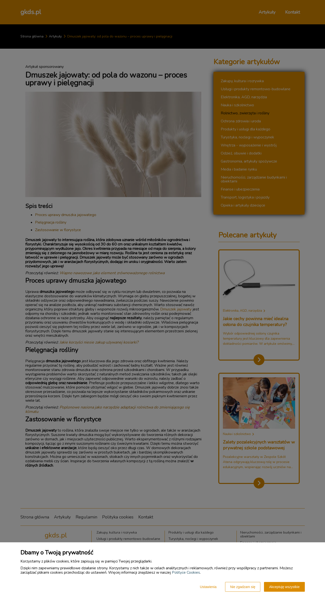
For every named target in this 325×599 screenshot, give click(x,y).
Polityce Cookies (186, 572)
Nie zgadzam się (242, 587)
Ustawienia (208, 587)
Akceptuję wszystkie (284, 587)
